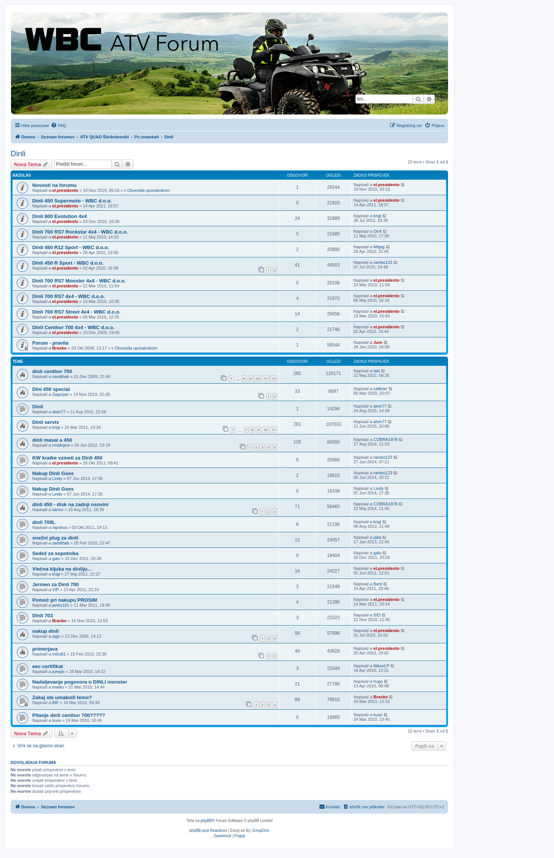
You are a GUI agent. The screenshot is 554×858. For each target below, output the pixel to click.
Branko (59, 348)
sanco (57, 509)
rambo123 (383, 262)
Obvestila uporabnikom (148, 190)
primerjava (45, 649)
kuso (56, 720)
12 (274, 378)
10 (257, 378)
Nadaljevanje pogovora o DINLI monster (79, 682)
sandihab (60, 376)
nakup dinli (45, 631)
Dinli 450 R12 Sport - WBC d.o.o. (70, 247)
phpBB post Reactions (208, 830)
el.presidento (65, 190)
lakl (377, 371)
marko (58, 687)
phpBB (206, 821)
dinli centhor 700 (52, 371)
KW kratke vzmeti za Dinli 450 (67, 458)
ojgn (56, 636)
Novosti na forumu (54, 185)
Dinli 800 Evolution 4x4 (59, 216)
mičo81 (59, 654)
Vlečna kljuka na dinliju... (62, 569)
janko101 (60, 605)
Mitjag (379, 247)
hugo (378, 681)
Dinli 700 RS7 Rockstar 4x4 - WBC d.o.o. (80, 232)
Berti (378, 584)
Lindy (57, 478)
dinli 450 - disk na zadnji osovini (70, 504)
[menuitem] (58, 125)
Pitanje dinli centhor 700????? (68, 715)
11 (265, 378)
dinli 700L (43, 522)
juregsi (58, 671)
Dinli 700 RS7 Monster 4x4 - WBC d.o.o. (79, 281)
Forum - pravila (50, 343)
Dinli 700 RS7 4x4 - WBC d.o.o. (68, 296)
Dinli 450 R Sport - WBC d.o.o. (68, 263)
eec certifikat (47, 666)
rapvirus (59, 527)
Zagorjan (60, 394)
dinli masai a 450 (52, 440)
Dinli (18, 153)
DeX (378, 231)
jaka (377, 537)
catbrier (381, 388)
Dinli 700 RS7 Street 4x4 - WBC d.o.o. (76, 312)
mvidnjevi (61, 445)
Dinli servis (45, 422)
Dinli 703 (42, 615)
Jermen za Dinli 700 (55, 584)
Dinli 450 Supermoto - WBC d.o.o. (72, 201)
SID (377, 615)
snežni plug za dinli (55, 538)
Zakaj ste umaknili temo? (62, 697)
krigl (377, 215)
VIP (55, 589)
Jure (378, 342)
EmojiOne (261, 830)
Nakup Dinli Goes (53, 473)
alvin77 (59, 411)
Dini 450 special (51, 389)
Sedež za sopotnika (55, 553)
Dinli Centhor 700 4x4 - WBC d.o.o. (73, 327)
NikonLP (382, 665)
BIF (55, 702)
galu (56, 558)
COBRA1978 (386, 439)
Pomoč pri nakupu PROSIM (64, 600)
